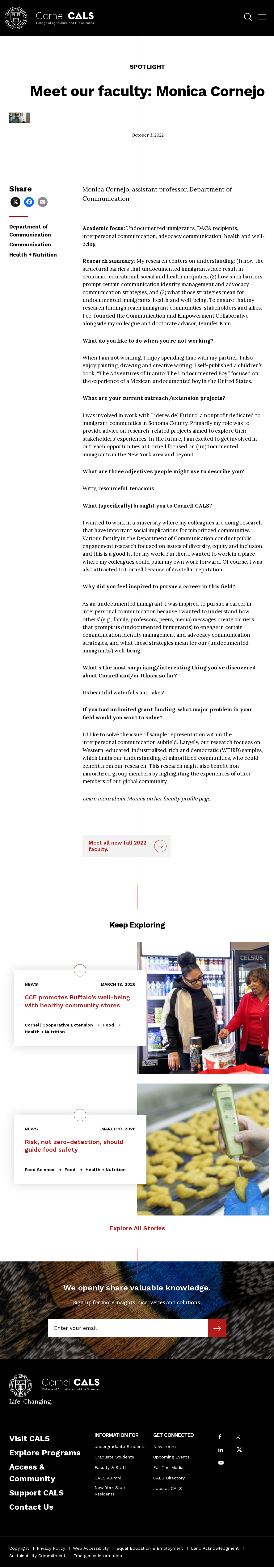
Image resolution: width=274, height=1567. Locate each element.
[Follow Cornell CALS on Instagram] (238, 1437)
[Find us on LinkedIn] (220, 1450)
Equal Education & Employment (149, 1548)
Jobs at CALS (167, 1488)
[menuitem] (248, 18)
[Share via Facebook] (29, 201)
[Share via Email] (43, 201)
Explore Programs (45, 1452)
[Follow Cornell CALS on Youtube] (221, 1463)
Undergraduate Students (120, 1446)
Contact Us (31, 1506)
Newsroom (164, 1446)
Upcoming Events (171, 1456)
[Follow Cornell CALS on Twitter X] (239, 1450)
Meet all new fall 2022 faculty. (117, 846)
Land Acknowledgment (215, 1548)
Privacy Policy (51, 1548)
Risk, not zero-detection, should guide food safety (74, 1145)
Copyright (19, 1548)
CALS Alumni (108, 1477)
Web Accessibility (91, 1548)
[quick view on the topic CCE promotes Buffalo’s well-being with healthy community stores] (80, 970)
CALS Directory (169, 1477)
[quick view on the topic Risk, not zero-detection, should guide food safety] (80, 1115)
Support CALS (36, 1492)
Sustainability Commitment (37, 1555)
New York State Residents (111, 1490)
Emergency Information (97, 1555)
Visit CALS (29, 1438)
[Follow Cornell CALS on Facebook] (219, 1437)
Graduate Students (114, 1456)
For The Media (168, 1467)
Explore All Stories (137, 1228)
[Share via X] (16, 201)
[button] (262, 17)
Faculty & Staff (110, 1467)
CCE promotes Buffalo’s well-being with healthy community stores (77, 1001)
